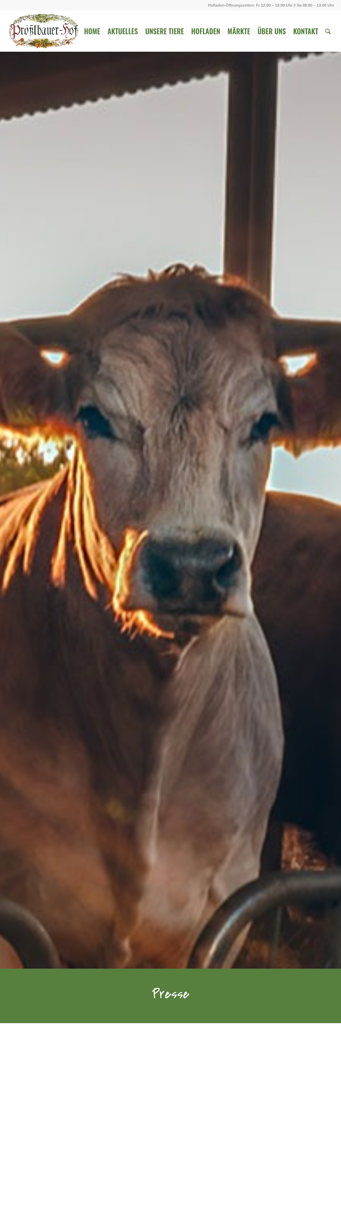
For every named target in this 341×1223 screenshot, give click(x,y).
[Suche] (328, 31)
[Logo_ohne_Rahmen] (43, 31)
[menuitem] (91, 31)
